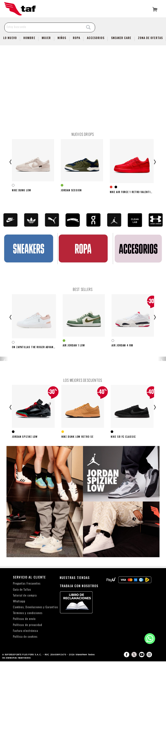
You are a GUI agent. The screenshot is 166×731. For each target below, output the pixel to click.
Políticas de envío (24, 688)
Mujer (46, 37)
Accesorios (96, 37)
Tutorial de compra (25, 665)
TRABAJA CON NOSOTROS (79, 655)
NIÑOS (61, 37)
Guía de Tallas (22, 659)
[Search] (88, 27)
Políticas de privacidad (27, 694)
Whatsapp (19, 670)
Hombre (29, 37)
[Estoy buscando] (43, 26)
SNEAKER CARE (121, 37)
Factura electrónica (25, 700)
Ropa (76, 37)
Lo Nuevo (10, 37)
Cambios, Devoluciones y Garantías (35, 676)
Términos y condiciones (27, 682)
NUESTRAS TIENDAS (75, 646)
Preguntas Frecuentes (26, 653)
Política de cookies (25, 706)
